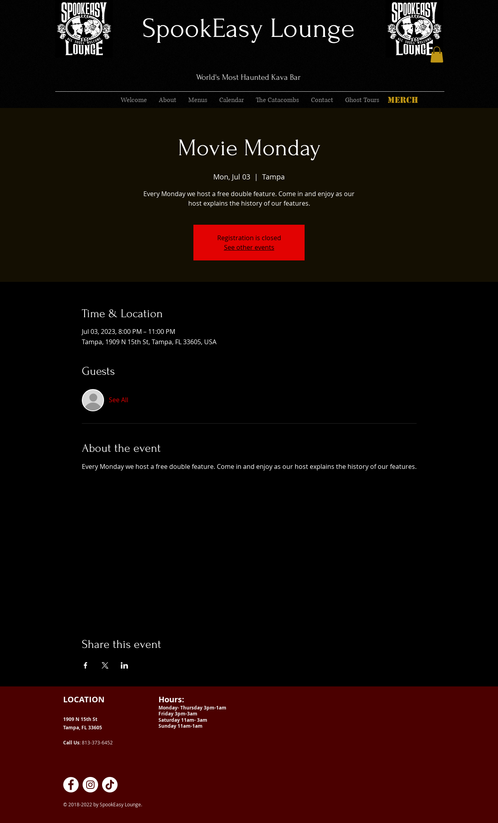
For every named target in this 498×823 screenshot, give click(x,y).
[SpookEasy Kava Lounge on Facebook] (71, 784)
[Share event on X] (105, 665)
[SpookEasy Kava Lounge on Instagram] (90, 784)
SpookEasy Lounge (248, 28)
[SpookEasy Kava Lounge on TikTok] (110, 784)
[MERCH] (402, 100)
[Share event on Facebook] (85, 665)
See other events (249, 247)
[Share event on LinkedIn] (124, 665)
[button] (437, 54)
